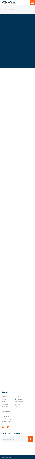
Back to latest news (9, 10)
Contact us (18, 399)
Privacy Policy (19, 401)
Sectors (4, 399)
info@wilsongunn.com (9, 419)
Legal (16, 406)
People (4, 401)
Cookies (17, 404)
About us (5, 404)
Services (4, 396)
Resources (5, 406)
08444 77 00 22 (7, 421)
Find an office (6, 416)
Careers (17, 396)
